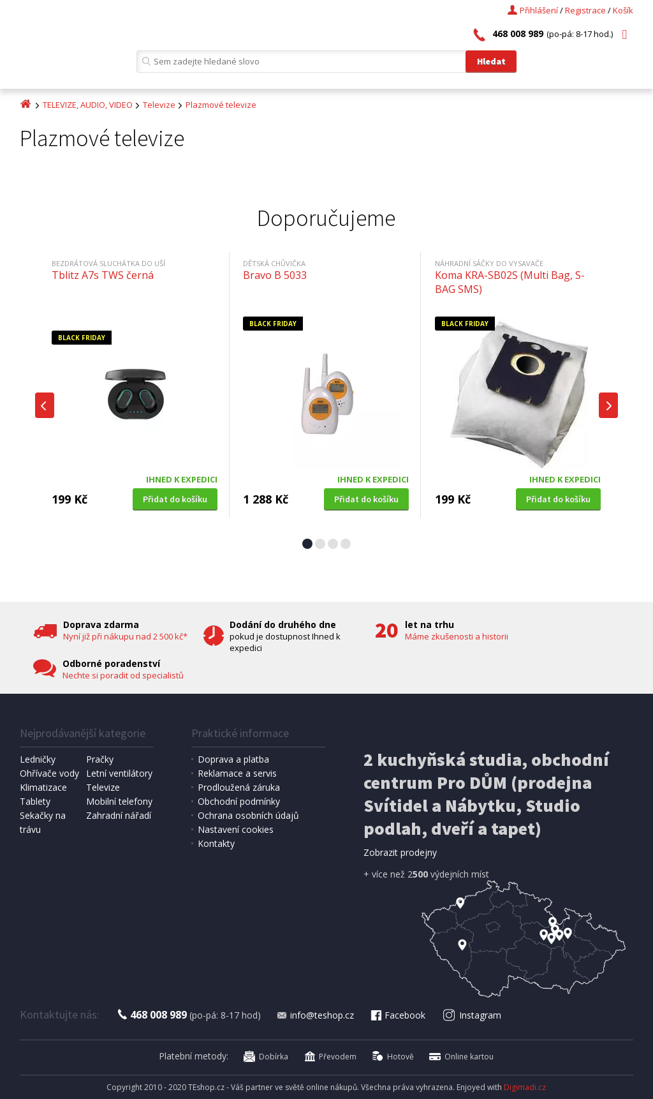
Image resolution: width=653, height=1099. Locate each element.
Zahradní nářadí (118, 815)
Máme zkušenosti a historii (456, 636)
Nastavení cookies (236, 829)
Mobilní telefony (119, 801)
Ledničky (37, 759)
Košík (623, 10)
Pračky (100, 759)
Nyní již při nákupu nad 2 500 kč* (125, 636)
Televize (159, 104)
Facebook (397, 1015)
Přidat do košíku (175, 499)
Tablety (35, 801)
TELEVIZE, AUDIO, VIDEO (88, 104)
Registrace (585, 10)
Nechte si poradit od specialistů (123, 675)
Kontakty (216, 843)
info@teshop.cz (315, 1015)
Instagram (471, 1015)
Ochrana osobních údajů (248, 815)
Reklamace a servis (237, 773)
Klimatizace (43, 787)
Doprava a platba (233, 759)
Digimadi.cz (525, 1087)
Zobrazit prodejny (400, 852)
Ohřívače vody (49, 773)
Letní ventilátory (119, 773)
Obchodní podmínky (239, 801)
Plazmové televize (221, 104)
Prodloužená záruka (239, 787)
